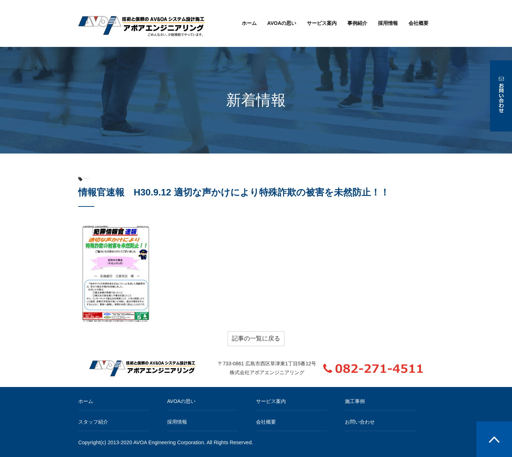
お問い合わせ (360, 422)
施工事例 (355, 401)
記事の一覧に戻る (256, 338)
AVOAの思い (281, 23)
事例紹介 (357, 23)
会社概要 (418, 23)
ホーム (249, 23)
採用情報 (388, 23)
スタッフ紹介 (93, 422)
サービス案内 (322, 23)
